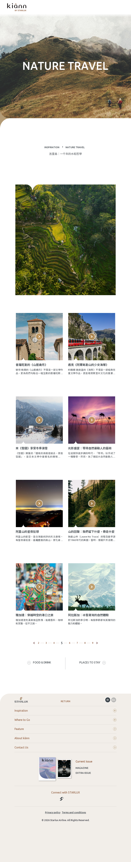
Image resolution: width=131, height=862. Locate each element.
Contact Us (65, 770)
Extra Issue (83, 796)
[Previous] (34, 666)
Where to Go (65, 742)
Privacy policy (52, 835)
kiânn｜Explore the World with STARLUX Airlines (16, 7)
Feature (65, 752)
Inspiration (65, 733)
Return (65, 724)
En (113, 723)
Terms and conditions (74, 835)
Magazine (82, 791)
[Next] (97, 666)
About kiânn (65, 761)
